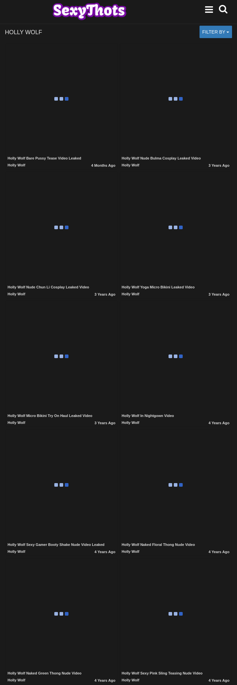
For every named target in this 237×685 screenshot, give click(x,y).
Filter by (215, 32)
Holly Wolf (16, 165)
